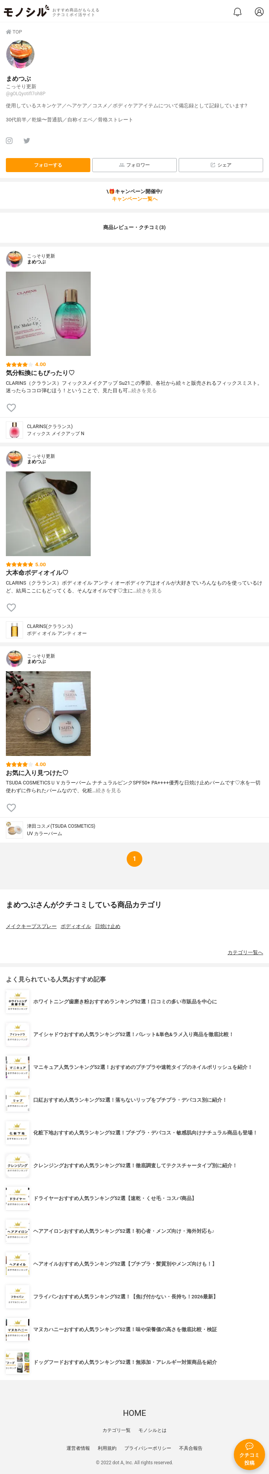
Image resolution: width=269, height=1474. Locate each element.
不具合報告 (191, 1448)
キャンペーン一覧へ (135, 199)
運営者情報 (78, 1448)
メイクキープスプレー (31, 926)
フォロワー (134, 165)
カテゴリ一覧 (116, 1430)
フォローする (48, 165)
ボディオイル (76, 926)
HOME (134, 1413)
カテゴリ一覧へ (245, 952)
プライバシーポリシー (147, 1448)
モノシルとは (152, 1430)
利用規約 (107, 1448)
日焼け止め (107, 926)
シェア (220, 165)
